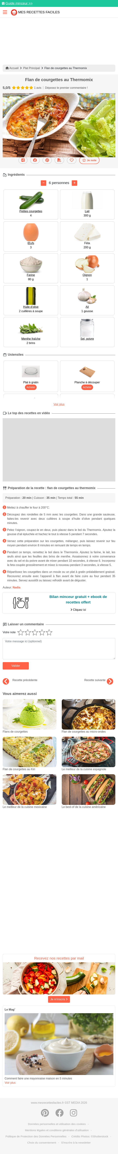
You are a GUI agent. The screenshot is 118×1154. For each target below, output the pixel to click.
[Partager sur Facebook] (35, 160)
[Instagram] (73, 1113)
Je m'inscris (59, 999)
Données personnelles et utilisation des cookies (57, 1123)
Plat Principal (31, 68)
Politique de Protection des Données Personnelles (36, 1136)
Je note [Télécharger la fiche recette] (89, 160)
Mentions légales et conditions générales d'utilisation (57, 1130)
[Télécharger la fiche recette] (59, 160)
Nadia (16, 587)
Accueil (12, 68)
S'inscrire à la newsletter (76, 1142)
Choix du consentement (41, 1142)
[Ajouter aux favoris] (71, 160)
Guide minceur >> (19, 3)
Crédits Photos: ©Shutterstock (89, 1136)
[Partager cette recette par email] (23, 160)
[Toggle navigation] (5, 12)
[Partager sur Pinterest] (47, 160)
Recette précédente (20, 680)
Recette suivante (98, 680)
